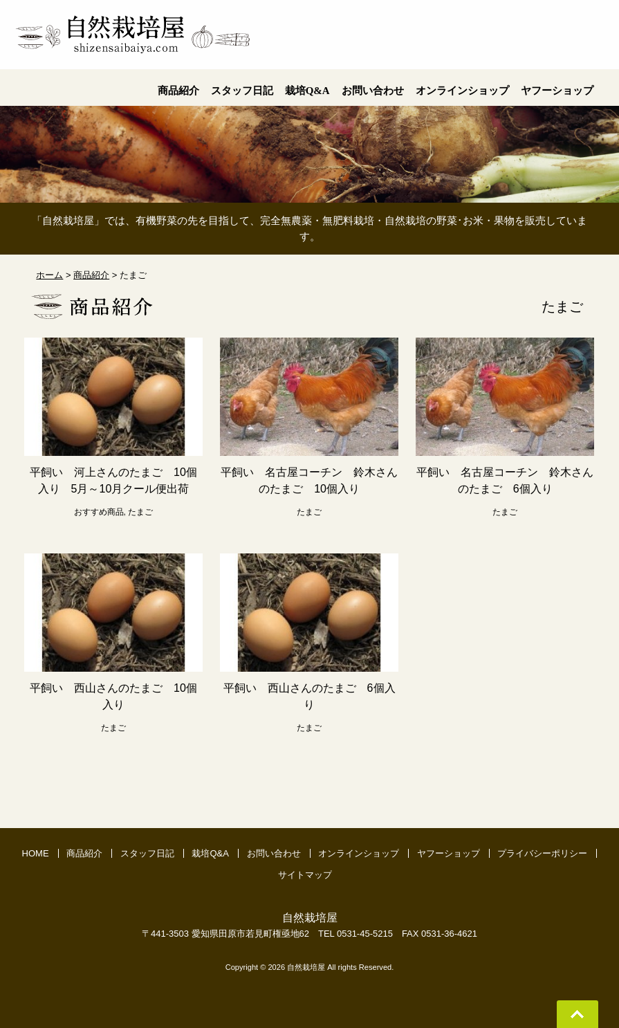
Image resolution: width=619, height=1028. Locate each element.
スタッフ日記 (147, 853)
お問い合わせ (274, 853)
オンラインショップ (358, 853)
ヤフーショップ (448, 853)
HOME (35, 853)
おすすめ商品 (99, 512)
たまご (140, 512)
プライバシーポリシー (542, 853)
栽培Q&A (210, 853)
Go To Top (577, 1014)
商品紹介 (84, 853)
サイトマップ (305, 875)
